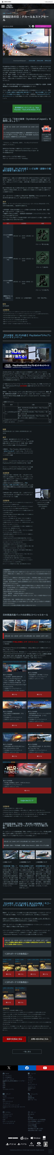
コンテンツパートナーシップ (11, 1105)
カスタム (6, 1112)
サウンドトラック (8, 1101)
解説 (29, 1089)
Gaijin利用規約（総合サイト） (36, 1121)
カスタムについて (8, 1114)
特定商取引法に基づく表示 (35, 1128)
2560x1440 (40, 60)
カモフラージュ (7, 1116)
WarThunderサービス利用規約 (37, 1119)
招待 (4, 1085)
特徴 (4, 1084)
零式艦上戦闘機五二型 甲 (26, 866)
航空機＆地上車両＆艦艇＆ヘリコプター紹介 (14, 1081)
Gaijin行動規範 (32, 1125)
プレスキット (6, 1103)
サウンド (5, 1117)
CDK (4, 1119)
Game (6, 1073)
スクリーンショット (8, 1097)
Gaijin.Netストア (27, 800)
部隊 (4, 1087)
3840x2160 (48, 60)
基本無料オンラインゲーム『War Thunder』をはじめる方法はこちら (27, 108)
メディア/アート (32, 1084)
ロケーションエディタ (9, 1121)
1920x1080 (32, 60)
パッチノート (31, 1086)
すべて (30, 1075)
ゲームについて (7, 1075)
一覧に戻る (27, 1051)
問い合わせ (31, 1114)
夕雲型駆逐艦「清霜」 (9, 866)
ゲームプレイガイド (8, 1079)
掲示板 (30, 1096)
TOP (4, 13)
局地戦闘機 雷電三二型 (42, 866)
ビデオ (5, 1096)
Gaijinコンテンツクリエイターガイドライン (14, 1107)
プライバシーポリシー (34, 1123)
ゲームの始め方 (7, 1077)
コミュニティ (33, 1094)
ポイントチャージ (49, 1)
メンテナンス (31, 1079)
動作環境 (30, 1117)
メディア (6, 1094)
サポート (32, 1112)
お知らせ (30, 1077)
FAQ (29, 1116)
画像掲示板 (31, 1097)
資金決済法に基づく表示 (35, 1130)
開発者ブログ (31, 1088)
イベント (43, 26)
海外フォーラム (32, 1099)
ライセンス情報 (32, 1126)
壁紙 (4, 1099)
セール (30, 1082)
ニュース (9, 13)
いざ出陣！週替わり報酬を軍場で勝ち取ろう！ (18, 92)
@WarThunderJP (9, 451)
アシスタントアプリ (8, 1089)
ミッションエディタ (8, 1123)
